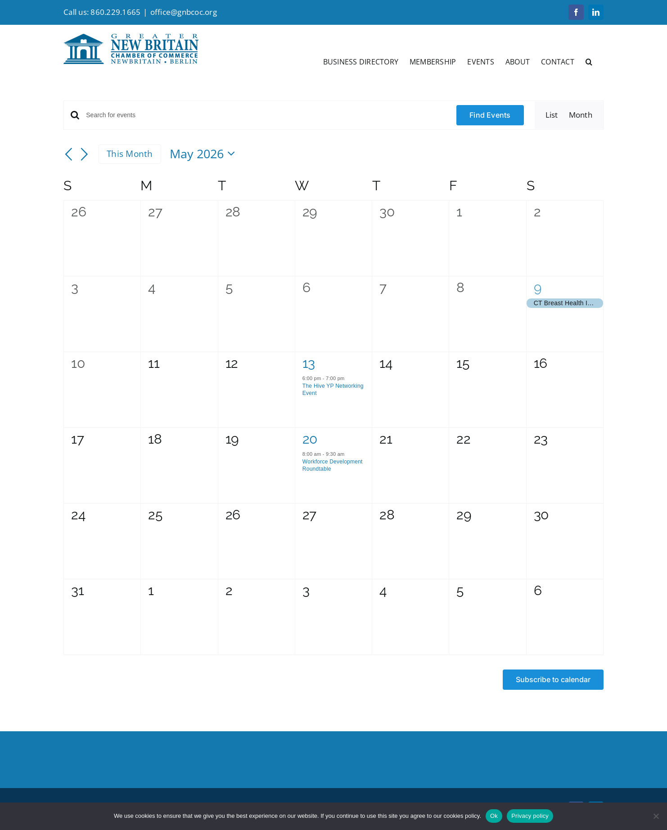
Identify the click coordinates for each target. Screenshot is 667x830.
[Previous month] (68, 155)
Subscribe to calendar (553, 679)
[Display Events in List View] (551, 114)
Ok (494, 815)
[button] (589, 61)
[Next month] (84, 155)
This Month (130, 154)
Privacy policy (530, 815)
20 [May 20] (309, 439)
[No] (655, 816)
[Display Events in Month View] (580, 114)
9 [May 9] (538, 287)
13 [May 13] (308, 363)
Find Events (490, 114)
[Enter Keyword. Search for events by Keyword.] (266, 115)
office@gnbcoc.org (183, 12)
